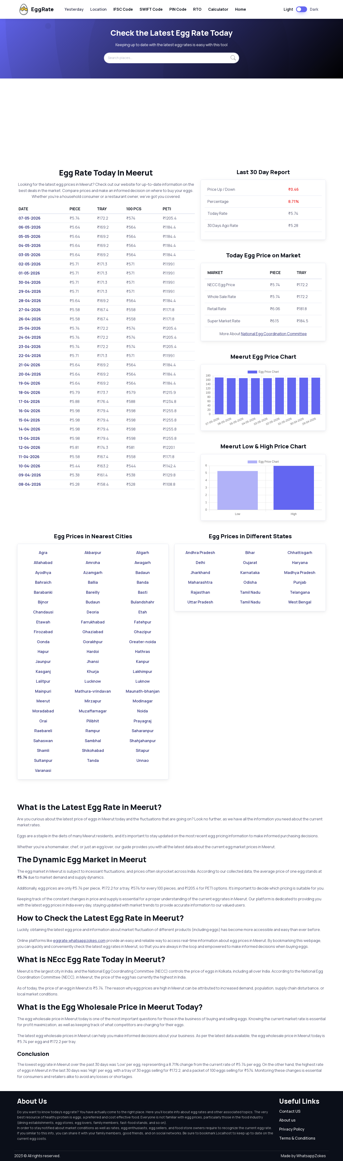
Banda (143, 582)
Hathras (142, 651)
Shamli (43, 750)
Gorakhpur (93, 641)
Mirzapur (93, 701)
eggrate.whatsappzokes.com (79, 940)
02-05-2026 (30, 264)
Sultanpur (43, 760)
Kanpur (142, 661)
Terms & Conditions (297, 1138)
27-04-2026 (30, 309)
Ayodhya (43, 572)
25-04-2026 (30, 328)
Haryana (300, 562)
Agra (43, 552)
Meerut (43, 701)
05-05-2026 (29, 236)
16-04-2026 (29, 410)
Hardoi (93, 651)
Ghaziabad (92, 631)
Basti (142, 592)
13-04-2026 (29, 438)
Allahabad (43, 562)
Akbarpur (93, 552)
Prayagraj (142, 721)
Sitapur (142, 750)
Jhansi (93, 661)
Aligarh (142, 552)
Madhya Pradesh (299, 572)
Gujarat (250, 562)
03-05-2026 (29, 254)
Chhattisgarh (300, 552)
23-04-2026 (30, 346)
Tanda (93, 760)
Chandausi (43, 612)
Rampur (93, 730)
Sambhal (93, 740)
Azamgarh (92, 572)
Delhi (200, 562)
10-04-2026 (29, 466)
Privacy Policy (291, 1129)
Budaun (93, 602)
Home (240, 9)
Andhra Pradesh (200, 552)
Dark (314, 9)
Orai (43, 721)
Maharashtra (200, 582)
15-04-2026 (29, 420)
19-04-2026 (29, 383)
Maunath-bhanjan (143, 691)
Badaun (143, 572)
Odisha (250, 582)
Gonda (43, 641)
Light (288, 9)
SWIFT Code (151, 9)
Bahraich (43, 582)
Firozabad (43, 631)
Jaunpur (43, 661)
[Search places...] (171, 58)
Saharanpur (143, 730)
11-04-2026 (29, 456)
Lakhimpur (142, 671)
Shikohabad (93, 750)
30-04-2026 (30, 282)
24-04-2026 (30, 337)
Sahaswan (43, 740)
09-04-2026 (30, 475)
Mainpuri (43, 691)
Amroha (93, 562)
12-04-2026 (29, 447)
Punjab (299, 582)
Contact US (289, 1111)
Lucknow (93, 681)
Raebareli (43, 730)
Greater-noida (142, 641)
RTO (197, 9)
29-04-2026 (30, 291)
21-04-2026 (29, 364)
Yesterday (74, 9)
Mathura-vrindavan (93, 691)
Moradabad (43, 711)
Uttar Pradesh (200, 602)
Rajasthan (200, 592)
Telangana (300, 592)
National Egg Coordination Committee (274, 333)
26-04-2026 (30, 319)
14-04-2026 (29, 429)
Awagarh (143, 562)
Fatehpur (142, 622)
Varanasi (43, 770)
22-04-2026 (30, 355)
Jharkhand (200, 572)
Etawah (43, 622)
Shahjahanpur (143, 740)
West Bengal (299, 602)
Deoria (93, 612)
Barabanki (43, 592)
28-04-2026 (30, 300)
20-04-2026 (30, 374)
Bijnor (43, 602)
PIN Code (178, 9)
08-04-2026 (30, 484)
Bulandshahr (142, 602)
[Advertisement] (171, 123)
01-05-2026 (29, 273)
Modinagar (143, 701)
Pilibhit (92, 721)
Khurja (93, 671)
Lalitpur (43, 681)
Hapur (43, 651)
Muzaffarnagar (93, 711)
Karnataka (250, 572)
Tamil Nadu (250, 592)
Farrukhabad (93, 622)
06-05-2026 (30, 227)
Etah (142, 612)
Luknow (143, 681)
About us (287, 1120)
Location (98, 9)
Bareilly (93, 592)
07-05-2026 (29, 218)
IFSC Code (123, 9)
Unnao (142, 760)
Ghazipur (142, 631)
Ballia (93, 582)
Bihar (250, 552)
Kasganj (43, 671)
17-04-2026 (29, 401)
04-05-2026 (30, 245)
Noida (142, 711)
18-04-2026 (29, 392)
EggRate (36, 9)
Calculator (218, 9)
